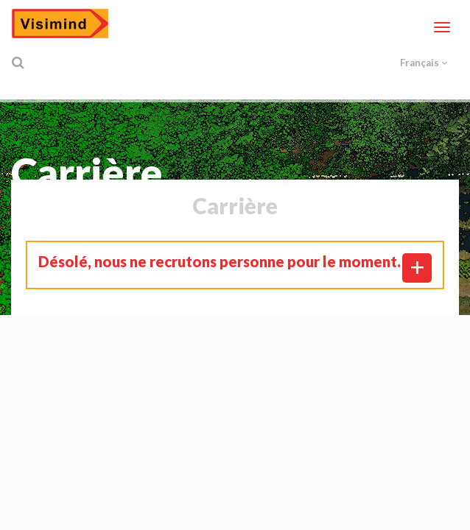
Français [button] (423, 62)
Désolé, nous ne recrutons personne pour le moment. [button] (219, 261)
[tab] (235, 261)
